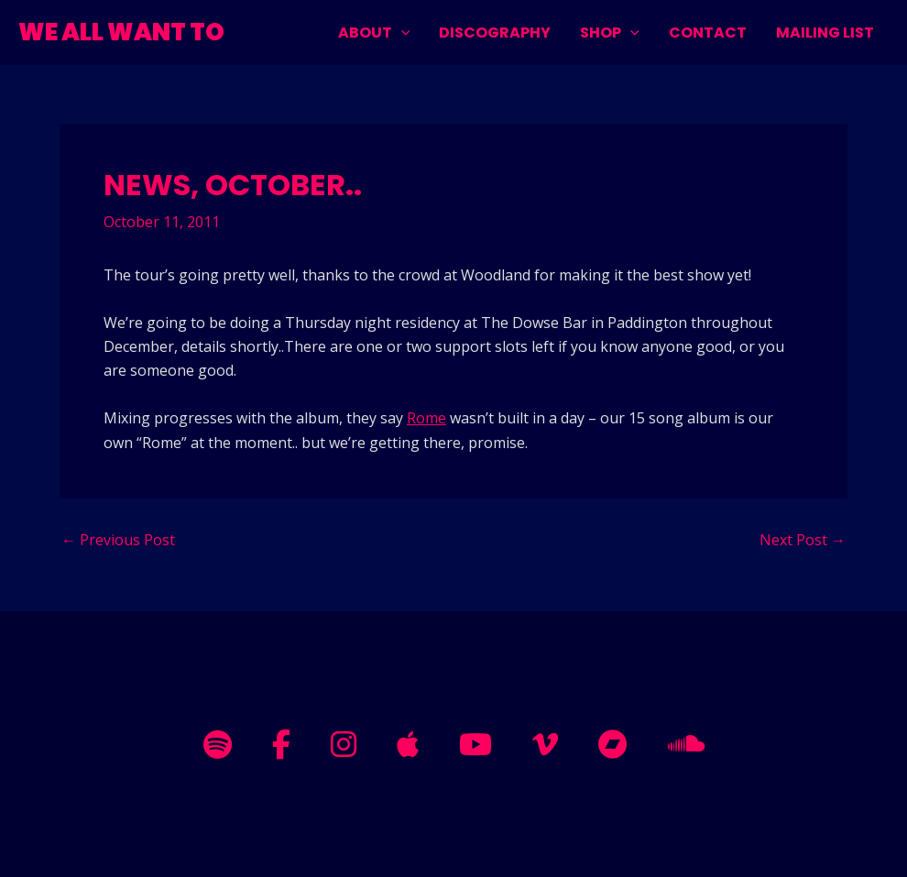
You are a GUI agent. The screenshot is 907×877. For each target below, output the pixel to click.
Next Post (802, 539)
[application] (401, 32)
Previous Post (118, 539)
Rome (426, 418)
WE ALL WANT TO (121, 32)
